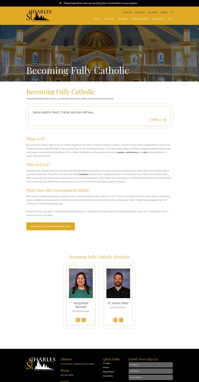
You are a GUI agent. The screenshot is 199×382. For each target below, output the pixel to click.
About (96, 19)
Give (170, 19)
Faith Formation (139, 19)
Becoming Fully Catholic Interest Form (51, 226)
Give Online (108, 376)
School (106, 367)
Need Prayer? (109, 372)
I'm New (106, 363)
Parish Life (158, 19)
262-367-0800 (66, 375)
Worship (122, 19)
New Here (109, 19)
